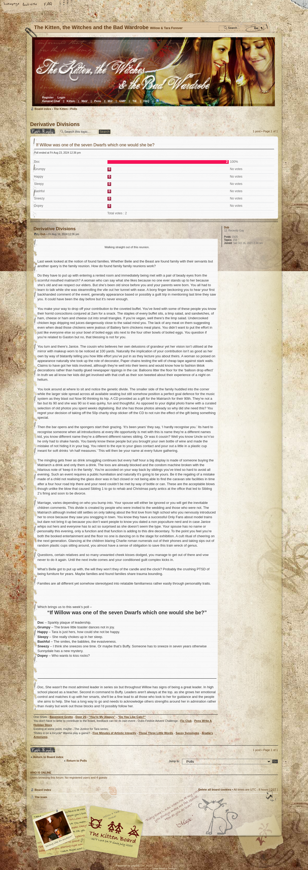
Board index (153, 71)
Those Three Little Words (156, 733)
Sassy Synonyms (187, 733)
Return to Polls (77, 760)
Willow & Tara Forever (114, 830)
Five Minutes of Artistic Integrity (114, 733)
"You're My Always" (102, 716)
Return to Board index (48, 757)
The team (41, 797)
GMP (122, 101)
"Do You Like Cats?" (132, 716)
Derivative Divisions (55, 124)
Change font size (30, 4)
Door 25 (80, 716)
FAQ (48, 4)
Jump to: (174, 761)
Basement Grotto (61, 716)
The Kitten (61, 108)
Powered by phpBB (128, 865)
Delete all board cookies (214, 789)
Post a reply (43, 131)
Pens (97, 101)
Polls (73, 108)
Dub (42, 234)
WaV (84, 101)
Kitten (71, 101)
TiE (134, 101)
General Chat (51, 101)
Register (48, 97)
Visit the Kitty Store (262, 843)
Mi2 (110, 101)
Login (61, 97)
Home (12, 4)
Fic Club (186, 720)
